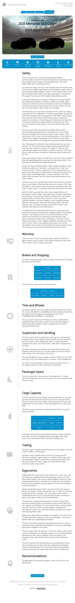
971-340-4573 (69, 6)
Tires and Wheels (42, 67)
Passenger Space (64, 67)
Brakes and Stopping (30, 68)
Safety (8, 67)
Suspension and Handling (52, 68)
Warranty (19, 67)
